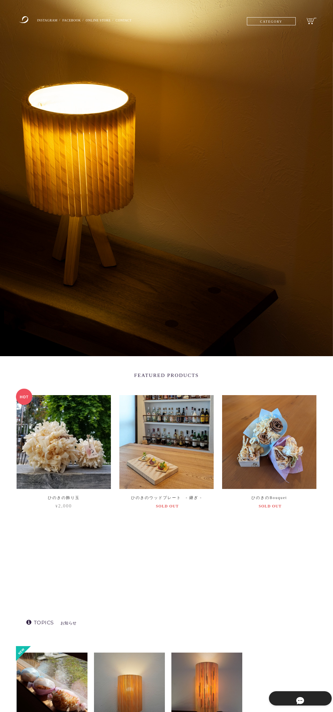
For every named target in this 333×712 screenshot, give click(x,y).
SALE (254, 688)
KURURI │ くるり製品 (269, 650)
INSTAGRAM (49, 20)
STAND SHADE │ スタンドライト (276, 637)
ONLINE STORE (109, 20)
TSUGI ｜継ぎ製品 (265, 675)
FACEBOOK (78, 20)
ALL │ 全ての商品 (261, 624)
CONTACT (139, 20)
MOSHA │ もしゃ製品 (268, 663)
